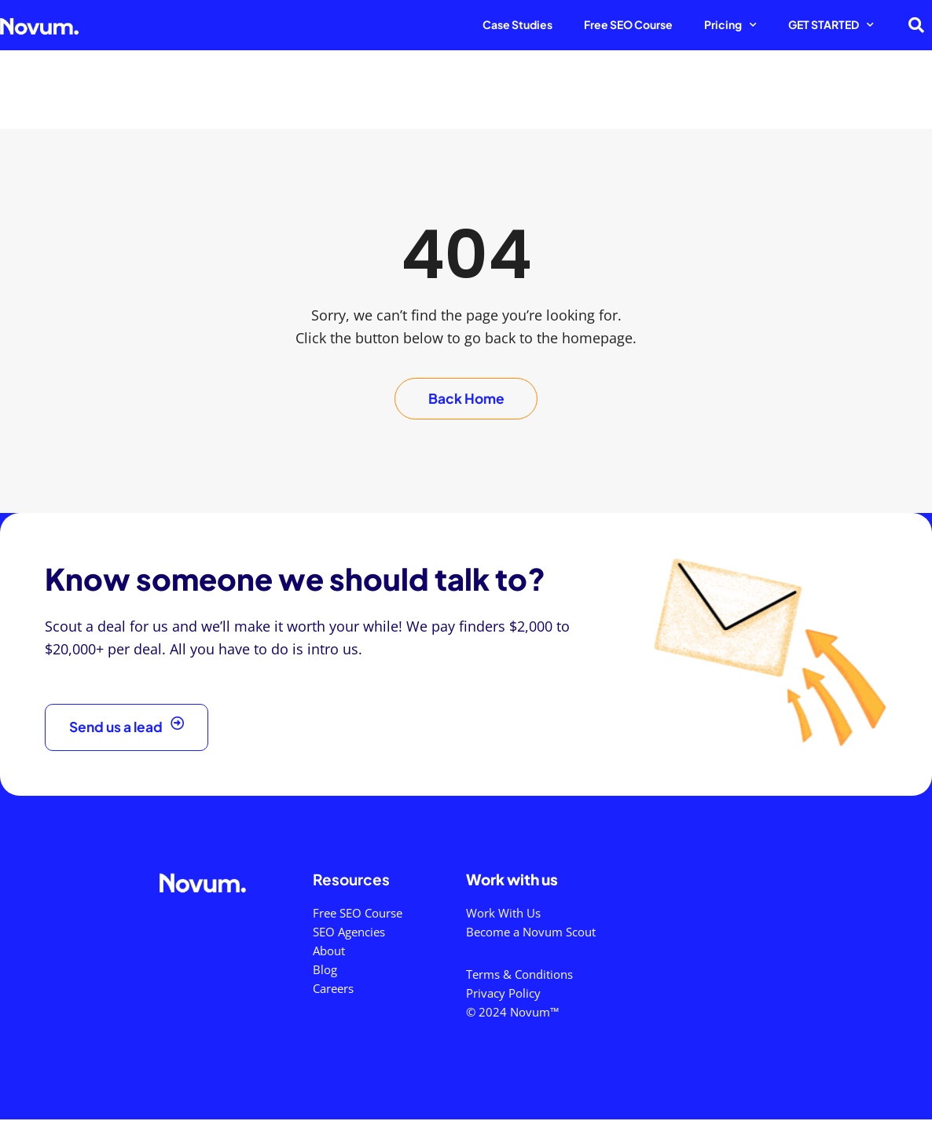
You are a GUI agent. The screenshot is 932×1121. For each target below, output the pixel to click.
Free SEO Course (628, 24)
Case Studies (517, 24)
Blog (325, 971)
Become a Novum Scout (531, 933)
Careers (333, 990)
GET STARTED (831, 25)
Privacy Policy (503, 994)
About (329, 952)
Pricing (730, 25)
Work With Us (503, 914)
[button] (916, 25)
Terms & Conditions (519, 976)
